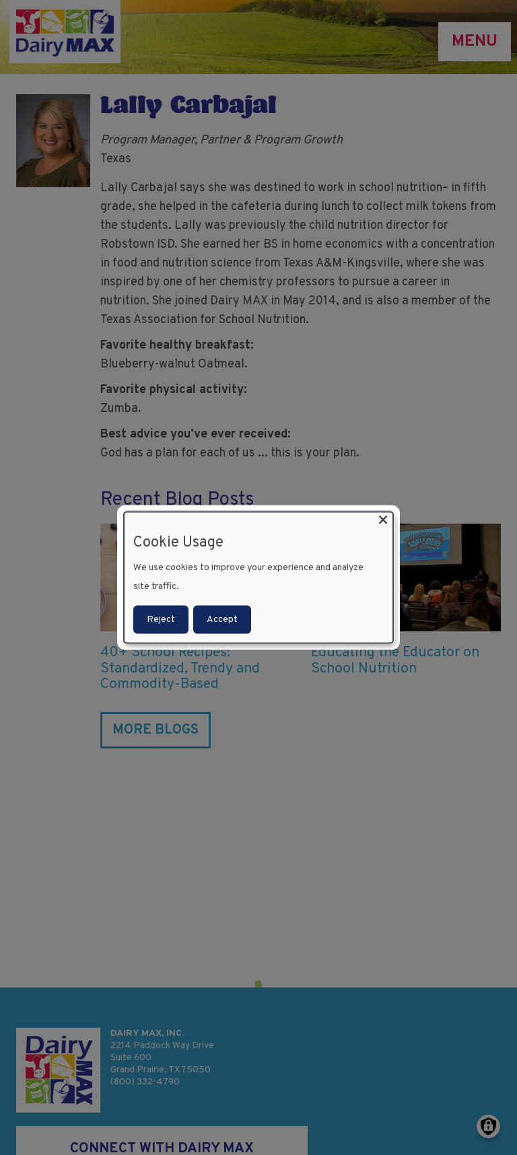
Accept (222, 619)
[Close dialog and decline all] (383, 520)
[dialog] (258, 577)
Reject (161, 619)
